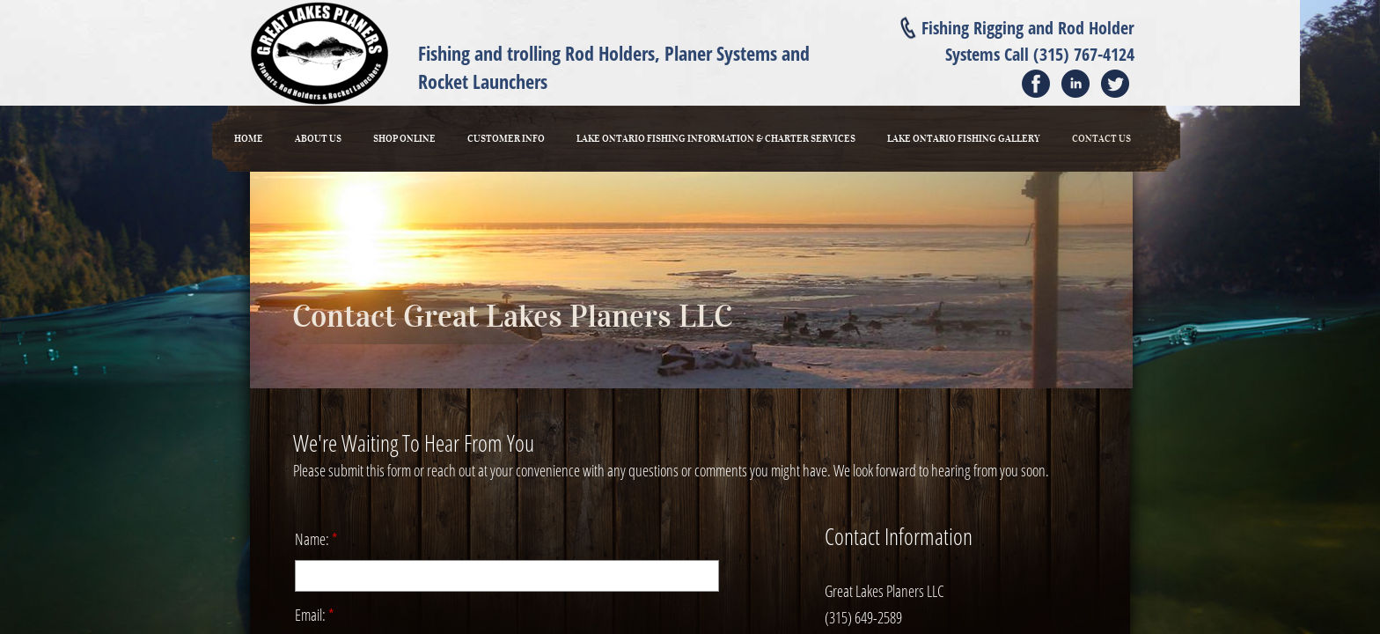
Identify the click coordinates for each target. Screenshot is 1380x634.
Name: (316, 538)
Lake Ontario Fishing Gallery (963, 138)
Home (248, 138)
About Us (318, 138)
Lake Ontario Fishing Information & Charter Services (715, 138)
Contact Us (1101, 138)
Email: (314, 614)
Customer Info (506, 138)
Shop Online (404, 138)
